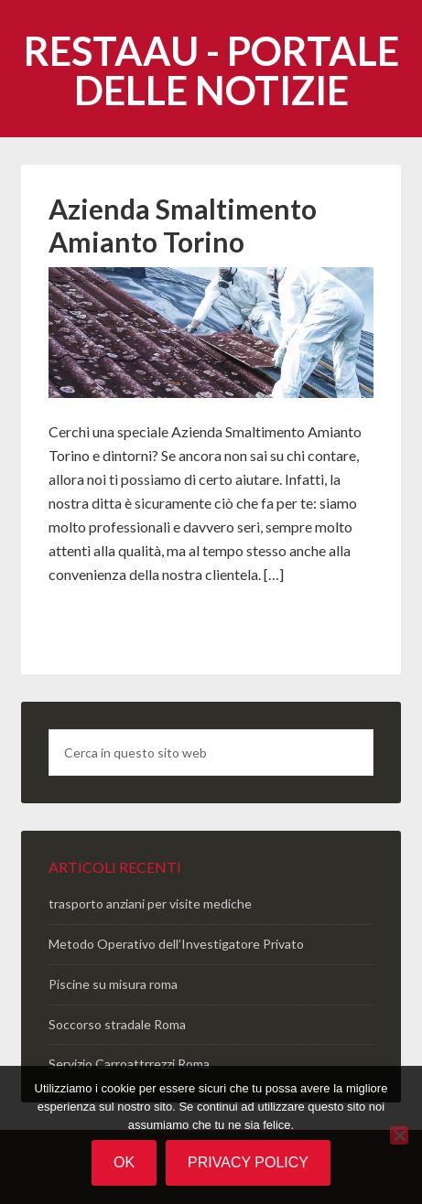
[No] (399, 1135)
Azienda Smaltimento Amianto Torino (183, 225)
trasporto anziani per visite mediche (150, 903)
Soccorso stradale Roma (117, 1024)
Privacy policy (248, 1162)
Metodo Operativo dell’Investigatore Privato (176, 943)
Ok (124, 1162)
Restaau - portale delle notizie (211, 70)
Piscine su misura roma (113, 984)
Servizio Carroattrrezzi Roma (129, 1063)
